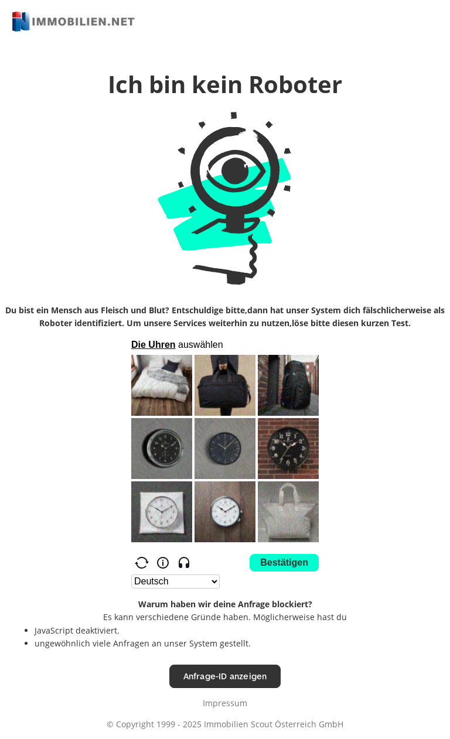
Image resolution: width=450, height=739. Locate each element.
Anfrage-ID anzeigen (225, 676)
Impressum (225, 703)
